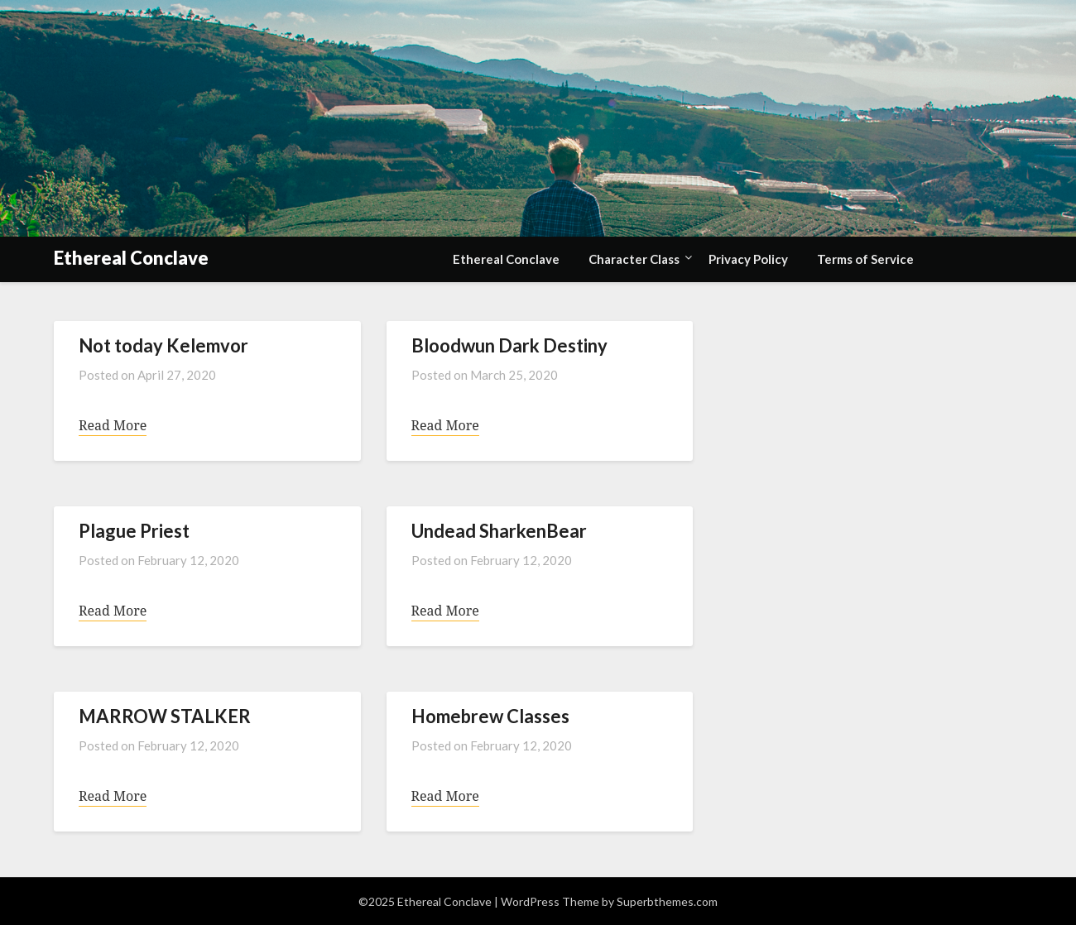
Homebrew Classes (490, 716)
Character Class (634, 259)
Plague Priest (134, 531)
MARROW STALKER (165, 716)
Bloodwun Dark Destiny (509, 345)
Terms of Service (865, 259)
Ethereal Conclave (131, 258)
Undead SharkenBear (499, 531)
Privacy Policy (748, 259)
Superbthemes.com (667, 901)
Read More (113, 425)
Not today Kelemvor (163, 345)
